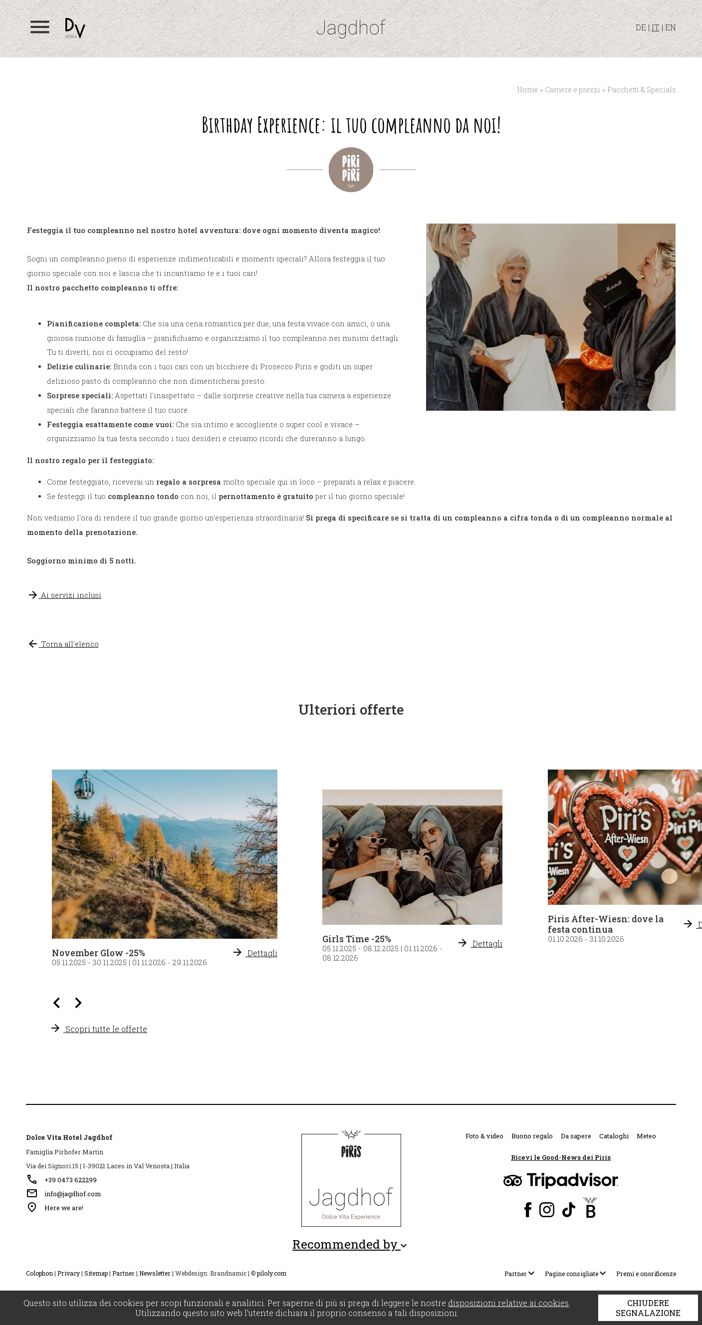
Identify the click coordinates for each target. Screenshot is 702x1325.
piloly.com (271, 1273)
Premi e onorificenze (646, 1274)
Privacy (68, 1273)
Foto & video (484, 1136)
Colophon (39, 1273)
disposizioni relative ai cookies (508, 1303)
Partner (123, 1273)
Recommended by (351, 1244)
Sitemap (96, 1273)
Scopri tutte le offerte (98, 1029)
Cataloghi (614, 1136)
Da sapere (576, 1136)
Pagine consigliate (577, 1274)
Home (527, 89)
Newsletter (155, 1273)
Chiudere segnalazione (648, 1308)
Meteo (646, 1136)
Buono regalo (532, 1136)
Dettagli (479, 943)
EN (670, 27)
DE (641, 27)
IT (656, 27)
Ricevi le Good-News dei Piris (561, 1157)
